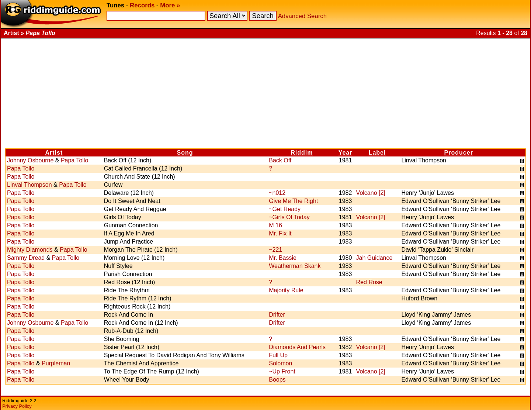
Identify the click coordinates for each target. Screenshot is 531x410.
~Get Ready (285, 209)
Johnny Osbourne (30, 160)
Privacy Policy (17, 406)
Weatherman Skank (294, 266)
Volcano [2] (370, 193)
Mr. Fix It (280, 233)
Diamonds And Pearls (297, 347)
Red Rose (369, 282)
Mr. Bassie (282, 258)
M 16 (275, 225)
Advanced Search (302, 16)
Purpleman (56, 363)
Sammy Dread (26, 258)
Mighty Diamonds (30, 250)
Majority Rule (286, 290)
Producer (458, 152)
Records (142, 5)
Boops (277, 379)
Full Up (278, 355)
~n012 (277, 193)
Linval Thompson (29, 185)
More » (170, 5)
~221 (275, 250)
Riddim (302, 152)
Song (185, 152)
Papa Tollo (74, 160)
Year (346, 152)
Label (377, 152)
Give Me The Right (293, 201)
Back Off (280, 160)
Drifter (277, 314)
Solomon (280, 363)
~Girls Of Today (289, 217)
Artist (54, 152)
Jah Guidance (374, 258)
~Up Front (282, 371)
